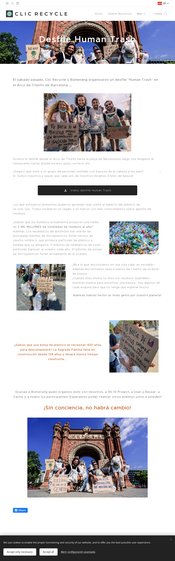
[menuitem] (79, 14)
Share (20, 510)
